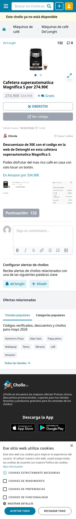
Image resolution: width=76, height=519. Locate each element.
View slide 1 (35, 75)
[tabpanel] (38, 343)
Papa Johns (55, 338)
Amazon (10, 355)
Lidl (53, 347)
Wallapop (11, 347)
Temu (26, 347)
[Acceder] (69, 6)
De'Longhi (9, 42)
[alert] (38, 480)
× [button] (71, 445)
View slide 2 (41, 75)
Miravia (40, 347)
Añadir (39, 284)
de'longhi (15, 284)
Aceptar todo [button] (20, 511)
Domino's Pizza (14, 338)
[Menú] (6, 6)
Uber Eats (36, 338)
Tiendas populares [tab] (17, 315)
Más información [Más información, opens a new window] (13, 466)
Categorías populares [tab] (50, 315)
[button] (38, 503)
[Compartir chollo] (59, 6)
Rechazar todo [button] (55, 511)
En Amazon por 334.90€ (21, 175)
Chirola (12, 136)
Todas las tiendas (17, 363)
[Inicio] (4, 29)
